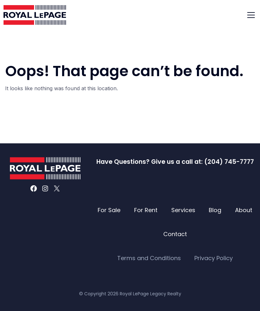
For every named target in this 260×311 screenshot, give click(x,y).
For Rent (146, 210)
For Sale (109, 210)
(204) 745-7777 (229, 161)
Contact (175, 234)
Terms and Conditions (149, 258)
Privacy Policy (213, 258)
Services (183, 210)
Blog (215, 210)
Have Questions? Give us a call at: (150, 161)
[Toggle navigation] (251, 15)
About (243, 210)
